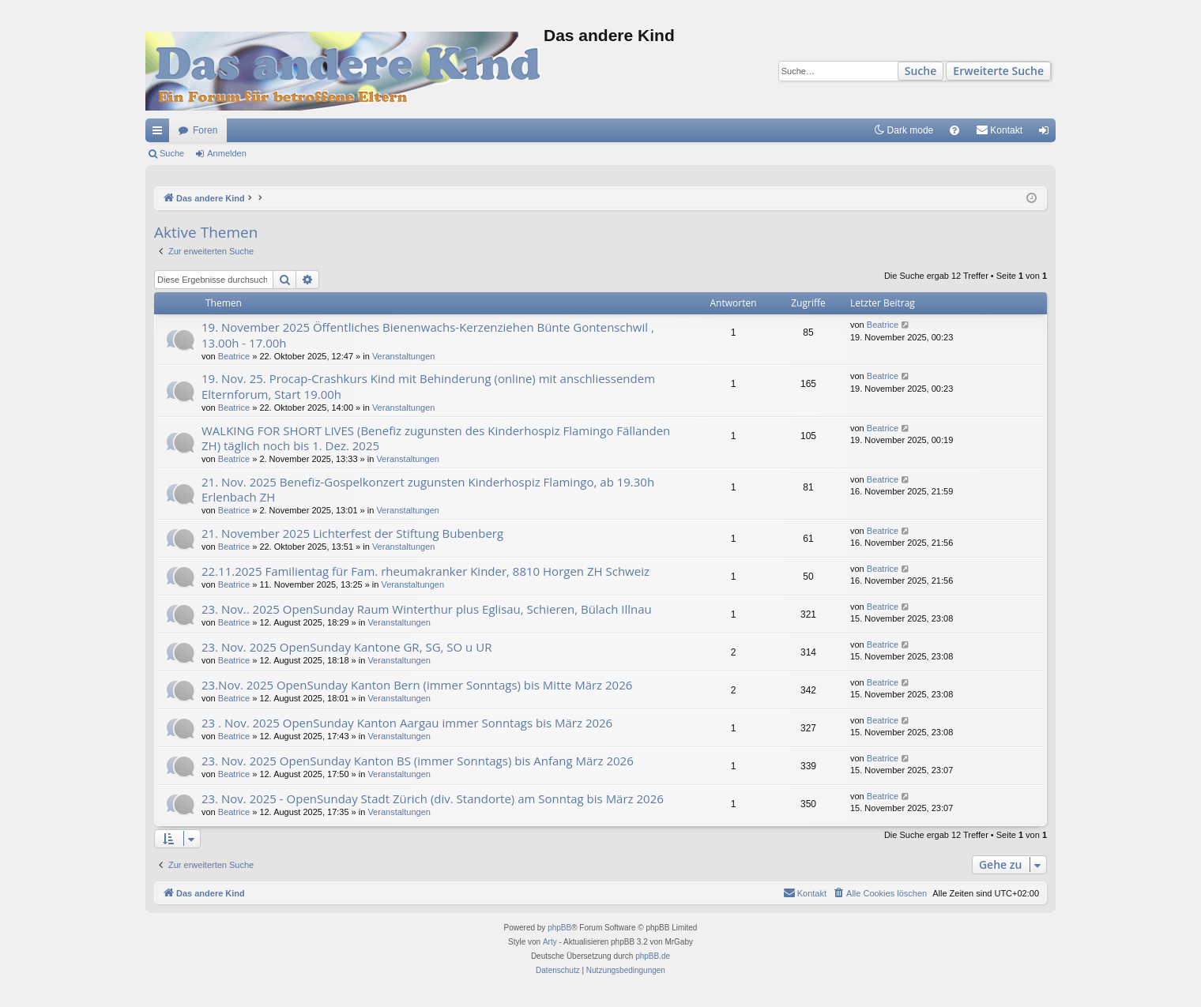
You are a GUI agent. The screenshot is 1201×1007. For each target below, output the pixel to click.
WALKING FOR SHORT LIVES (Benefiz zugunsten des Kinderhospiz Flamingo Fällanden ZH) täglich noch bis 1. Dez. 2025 (435, 438)
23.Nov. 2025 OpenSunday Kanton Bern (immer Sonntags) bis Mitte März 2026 (416, 685)
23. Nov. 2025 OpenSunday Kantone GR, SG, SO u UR (346, 647)
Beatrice (234, 356)
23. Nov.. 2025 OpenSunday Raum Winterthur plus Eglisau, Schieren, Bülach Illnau (426, 609)
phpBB (559, 927)
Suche (921, 70)
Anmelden (227, 153)
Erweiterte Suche (998, 70)
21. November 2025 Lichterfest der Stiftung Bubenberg (352, 533)
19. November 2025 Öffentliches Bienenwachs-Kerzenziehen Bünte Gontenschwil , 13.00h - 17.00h (427, 334)
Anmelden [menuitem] (1047, 133)
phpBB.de (652, 956)
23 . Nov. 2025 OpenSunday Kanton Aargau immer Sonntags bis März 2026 (406, 723)
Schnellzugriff (160, 133)
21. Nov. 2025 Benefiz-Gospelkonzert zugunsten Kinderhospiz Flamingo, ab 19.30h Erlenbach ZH (427, 489)
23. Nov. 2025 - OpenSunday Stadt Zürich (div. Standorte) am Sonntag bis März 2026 (432, 798)
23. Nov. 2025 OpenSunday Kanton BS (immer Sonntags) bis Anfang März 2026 (417, 760)
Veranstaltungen (403, 356)
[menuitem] (954, 130)
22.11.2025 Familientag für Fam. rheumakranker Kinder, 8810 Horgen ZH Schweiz (425, 571)
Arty (550, 941)
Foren (205, 130)
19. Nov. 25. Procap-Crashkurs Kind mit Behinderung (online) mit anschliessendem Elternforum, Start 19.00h (428, 385)
